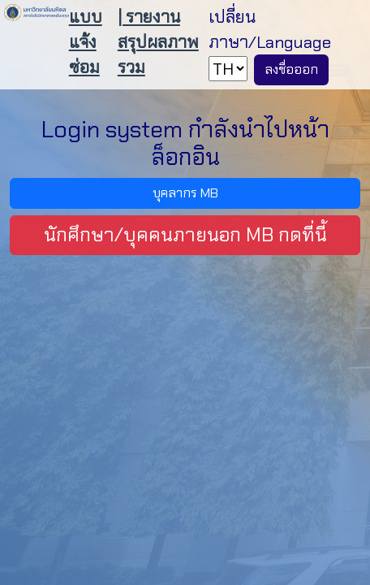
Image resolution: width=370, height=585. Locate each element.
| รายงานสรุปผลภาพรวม (158, 42)
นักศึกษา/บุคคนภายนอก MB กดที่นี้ (185, 235)
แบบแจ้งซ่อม (85, 42)
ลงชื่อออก (291, 69)
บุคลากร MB (185, 193)
